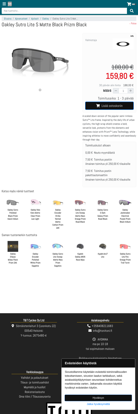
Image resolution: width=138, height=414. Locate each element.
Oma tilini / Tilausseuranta (35, 396)
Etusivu (7, 18)
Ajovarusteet (21, 18)
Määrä (107, 90)
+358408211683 (102, 326)
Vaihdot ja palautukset (34, 378)
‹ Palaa (132, 23)
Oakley (45, 18)
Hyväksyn (98, 397)
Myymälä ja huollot (35, 387)
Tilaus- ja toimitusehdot (35, 382)
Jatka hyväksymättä (98, 404)
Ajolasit (35, 18)
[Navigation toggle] (4, 4)
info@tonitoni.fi (102, 331)
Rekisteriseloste (35, 392)
